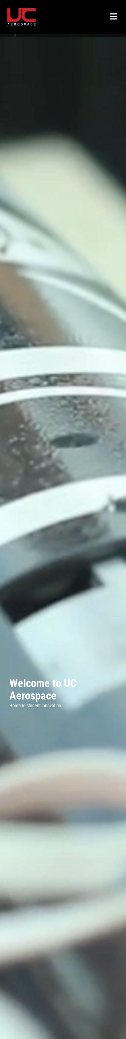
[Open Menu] (113, 17)
